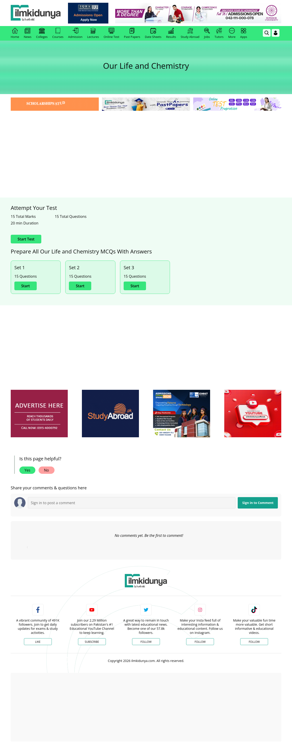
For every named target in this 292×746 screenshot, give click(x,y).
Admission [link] (75, 33)
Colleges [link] (41, 33)
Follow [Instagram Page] (200, 642)
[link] (88, 13)
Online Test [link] (111, 33)
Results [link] (171, 33)
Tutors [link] (219, 33)
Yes (27, 470)
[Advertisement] (146, 146)
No (46, 470)
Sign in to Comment (258, 503)
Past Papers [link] (132, 33)
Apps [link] (243, 33)
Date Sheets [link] (153, 33)
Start (25, 285)
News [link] (27, 33)
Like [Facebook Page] (38, 642)
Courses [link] (57, 33)
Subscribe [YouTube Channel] (92, 642)
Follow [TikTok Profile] (254, 642)
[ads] (39, 414)
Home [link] (15, 33)
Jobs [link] (207, 33)
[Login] (275, 33)
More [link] (231, 33)
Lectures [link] (93, 33)
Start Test (26, 239)
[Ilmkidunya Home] (36, 13)
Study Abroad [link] (190, 33)
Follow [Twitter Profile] (146, 642)
